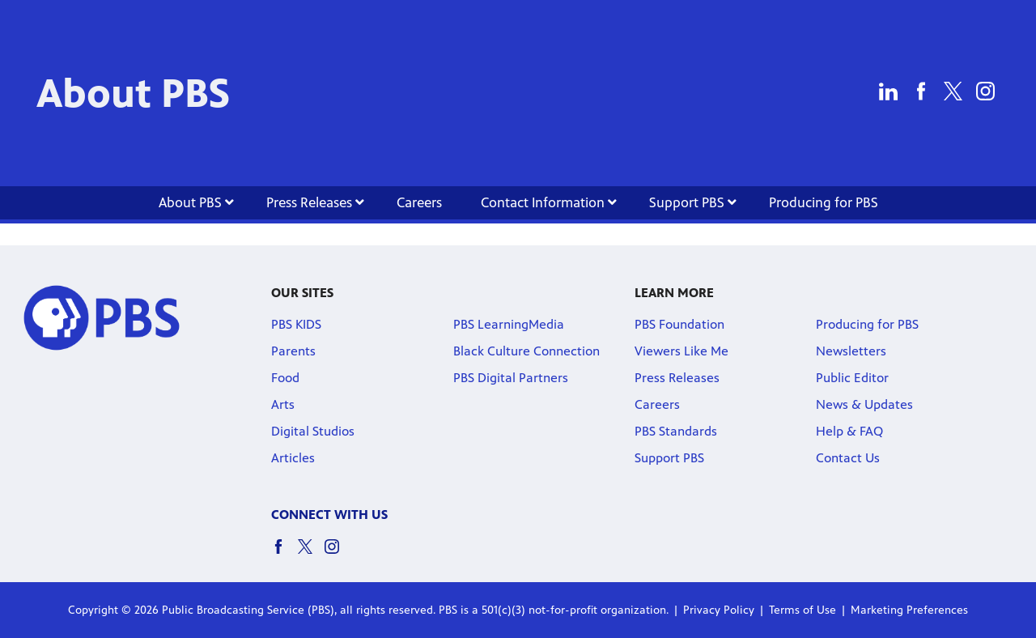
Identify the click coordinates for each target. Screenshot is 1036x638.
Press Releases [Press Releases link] (315, 202)
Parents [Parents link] (293, 351)
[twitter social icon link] (311, 554)
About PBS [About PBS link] (196, 202)
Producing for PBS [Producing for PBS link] (823, 202)
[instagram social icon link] (338, 554)
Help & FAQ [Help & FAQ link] (849, 431)
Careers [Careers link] (419, 202)
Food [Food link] (285, 377)
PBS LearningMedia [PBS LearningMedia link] (508, 324)
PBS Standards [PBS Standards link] (676, 431)
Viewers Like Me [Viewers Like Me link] (681, 351)
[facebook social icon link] (284, 554)
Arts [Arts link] (283, 404)
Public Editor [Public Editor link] (852, 377)
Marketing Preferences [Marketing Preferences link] (909, 610)
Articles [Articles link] (293, 458)
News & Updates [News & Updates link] (864, 404)
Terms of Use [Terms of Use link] (802, 610)
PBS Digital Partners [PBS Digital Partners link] (510, 377)
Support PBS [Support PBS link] (693, 202)
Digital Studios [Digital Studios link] (313, 431)
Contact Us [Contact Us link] (848, 458)
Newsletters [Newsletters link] (851, 351)
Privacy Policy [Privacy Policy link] (718, 610)
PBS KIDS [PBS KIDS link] (296, 324)
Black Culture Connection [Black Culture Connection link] (526, 351)
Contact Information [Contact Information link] (549, 202)
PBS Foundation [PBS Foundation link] (679, 324)
